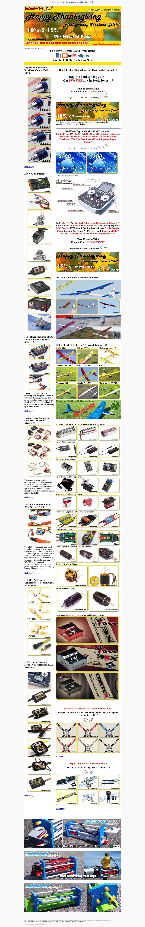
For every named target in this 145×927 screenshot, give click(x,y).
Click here (41, 924)
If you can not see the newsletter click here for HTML (72, 2)
